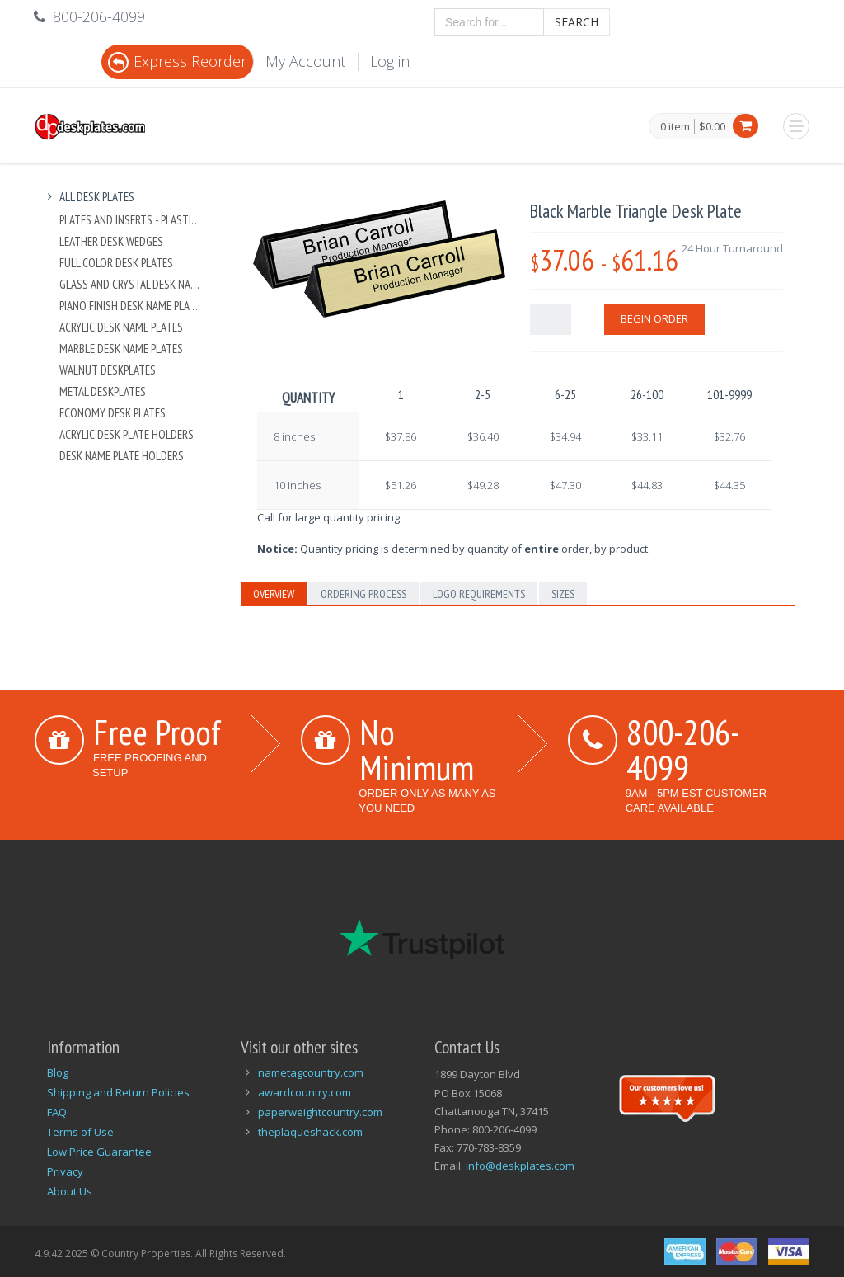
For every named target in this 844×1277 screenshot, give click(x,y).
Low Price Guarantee (99, 1151)
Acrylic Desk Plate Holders (126, 434)
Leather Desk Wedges (111, 241)
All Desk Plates (88, 197)
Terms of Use (80, 1131)
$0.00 (712, 126)
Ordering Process (363, 594)
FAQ (57, 1112)
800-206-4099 (683, 749)
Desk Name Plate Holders (121, 456)
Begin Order (654, 318)
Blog (57, 1072)
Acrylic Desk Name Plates (121, 327)
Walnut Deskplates (107, 370)
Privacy (65, 1171)
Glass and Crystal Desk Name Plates (130, 284)
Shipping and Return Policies (118, 1092)
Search (576, 22)
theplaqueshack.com (310, 1131)
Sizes (562, 594)
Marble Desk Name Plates (121, 348)
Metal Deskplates (102, 391)
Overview (273, 594)
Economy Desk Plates (112, 413)
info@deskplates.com (520, 1165)
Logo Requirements (479, 594)
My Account (305, 61)
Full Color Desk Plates (116, 263)
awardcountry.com (304, 1092)
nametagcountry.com (310, 1072)
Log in (390, 61)
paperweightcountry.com (320, 1112)
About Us (69, 1191)
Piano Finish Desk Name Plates (130, 305)
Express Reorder (177, 61)
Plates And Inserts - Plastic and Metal (130, 220)
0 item (675, 127)
